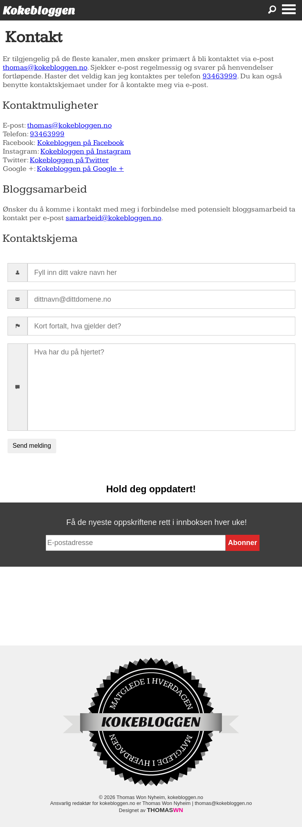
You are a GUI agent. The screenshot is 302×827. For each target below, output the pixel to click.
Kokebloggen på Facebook (80, 142)
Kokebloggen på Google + (80, 168)
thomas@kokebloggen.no (45, 67)
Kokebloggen (39, 10)
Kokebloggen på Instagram (86, 151)
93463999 (220, 76)
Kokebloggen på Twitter (69, 160)
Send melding (32, 445)
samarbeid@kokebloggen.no (113, 218)
